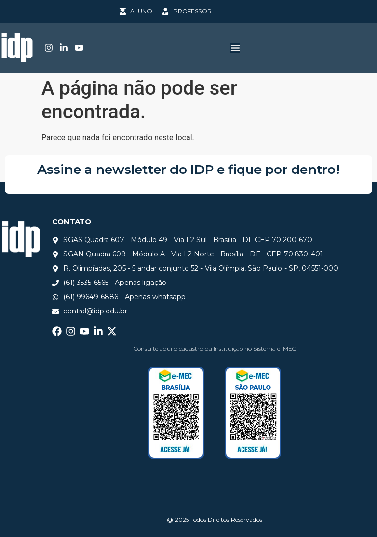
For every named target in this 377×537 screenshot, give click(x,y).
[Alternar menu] (235, 48)
